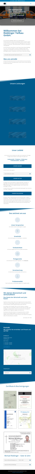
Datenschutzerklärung (19, 472)
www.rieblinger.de (6, 347)
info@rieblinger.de (6, 346)
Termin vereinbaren (17, 20)
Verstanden (14, 472)
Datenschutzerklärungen (18, 359)
